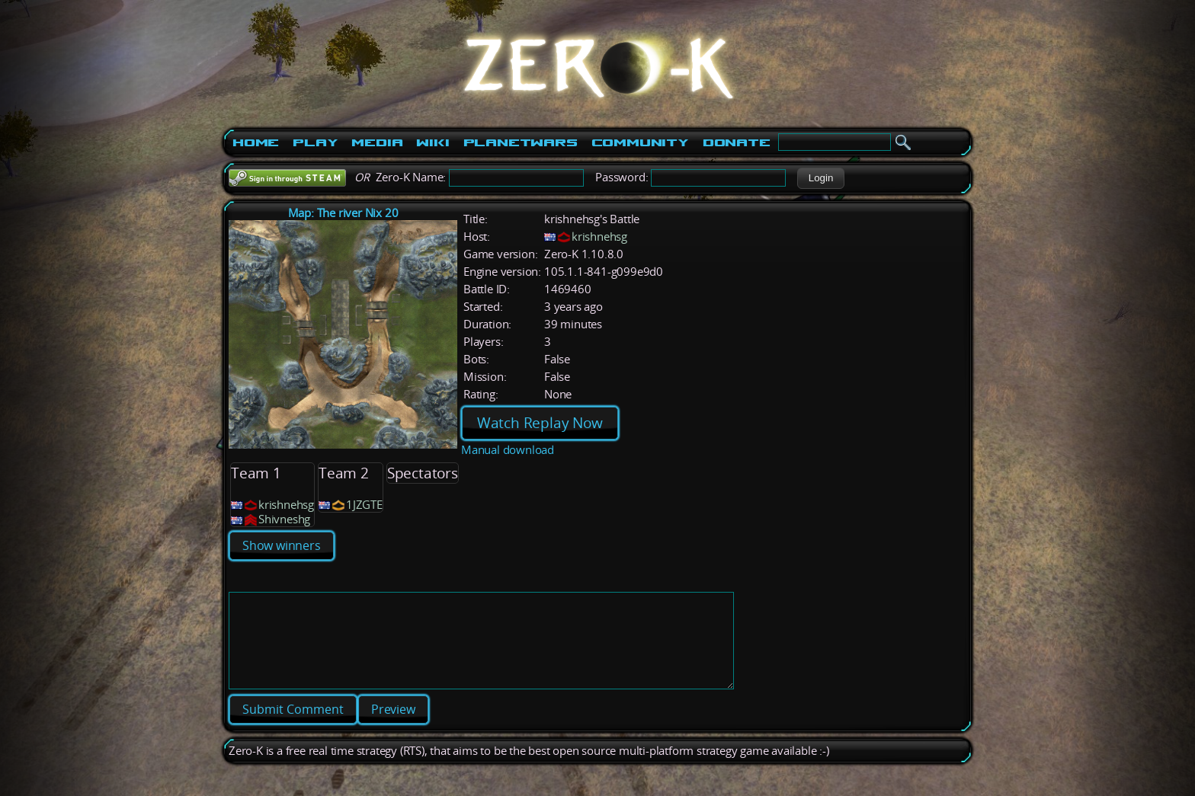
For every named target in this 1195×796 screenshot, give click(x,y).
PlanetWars (520, 142)
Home (255, 142)
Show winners (281, 545)
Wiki (432, 142)
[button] (820, 178)
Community (640, 142)
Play (315, 142)
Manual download (507, 450)
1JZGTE (364, 504)
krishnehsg (599, 236)
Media (376, 142)
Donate (737, 142)
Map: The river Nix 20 (343, 213)
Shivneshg (284, 519)
